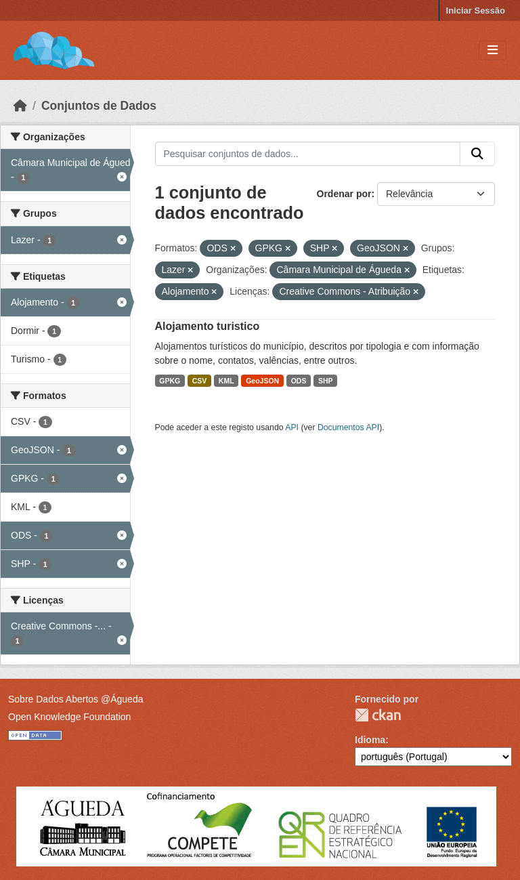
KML (226, 381)
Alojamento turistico (207, 326)
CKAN (378, 715)
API (292, 427)
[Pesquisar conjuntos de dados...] (308, 154)
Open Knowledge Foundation (69, 716)
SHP (325, 381)
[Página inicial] (20, 105)
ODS (299, 381)
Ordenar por (344, 193)
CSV (199, 381)
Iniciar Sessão (475, 10)
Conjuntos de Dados (98, 105)
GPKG (169, 381)
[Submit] (477, 154)
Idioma (370, 739)
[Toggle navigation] (492, 50)
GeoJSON (262, 381)
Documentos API (348, 427)
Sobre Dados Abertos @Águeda (75, 699)
